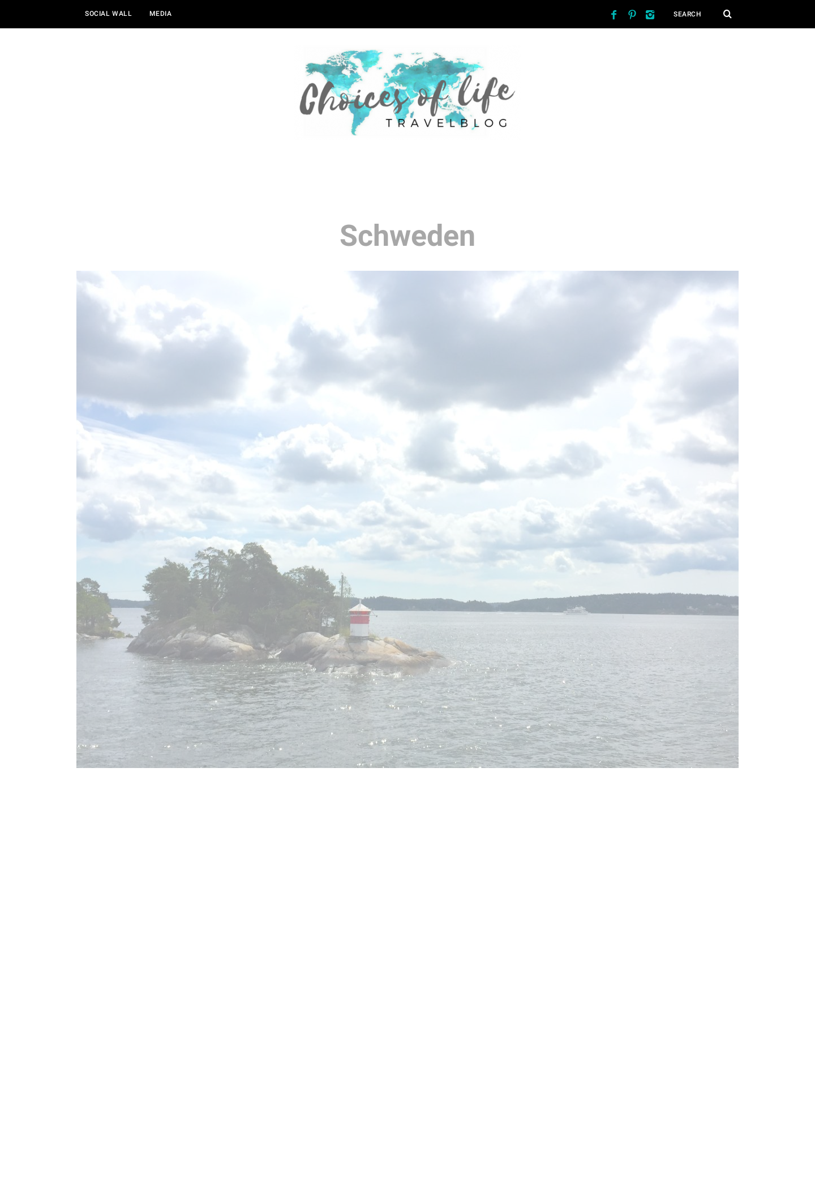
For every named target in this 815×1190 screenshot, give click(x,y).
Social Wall (108, 14)
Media (160, 14)
